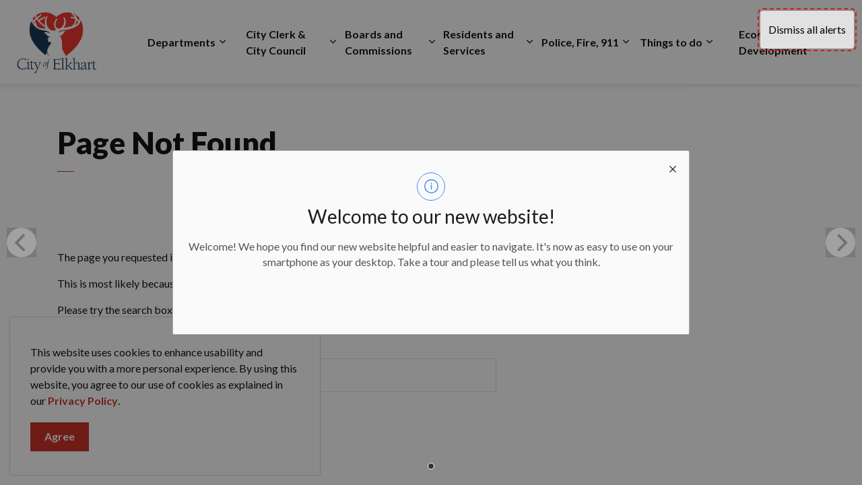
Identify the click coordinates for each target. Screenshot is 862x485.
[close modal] (673, 167)
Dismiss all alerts (807, 29)
